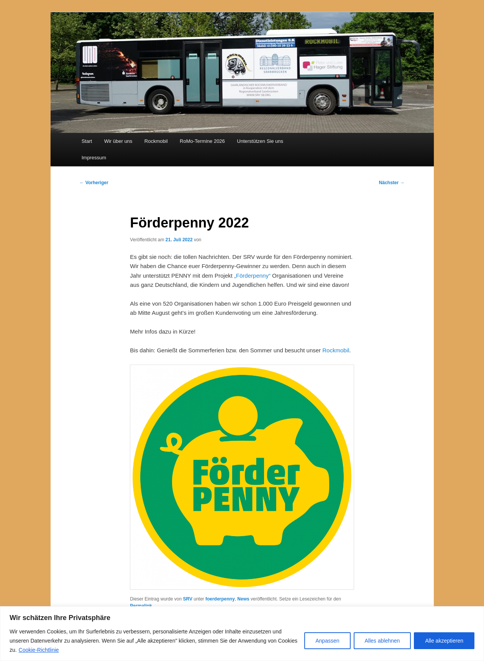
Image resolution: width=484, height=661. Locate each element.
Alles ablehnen (382, 641)
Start (87, 141)
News (243, 599)
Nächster (392, 182)
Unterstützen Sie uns (260, 141)
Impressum (94, 157)
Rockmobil (156, 141)
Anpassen (327, 641)
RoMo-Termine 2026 (202, 141)
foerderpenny (220, 599)
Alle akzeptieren (444, 641)
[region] (242, 633)
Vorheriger (94, 182)
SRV (187, 599)
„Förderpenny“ (252, 275)
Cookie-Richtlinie (39, 650)
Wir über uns (118, 141)
